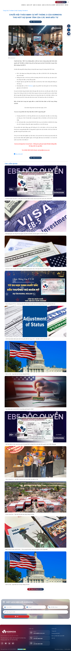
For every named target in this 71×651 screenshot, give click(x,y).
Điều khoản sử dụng (59, 649)
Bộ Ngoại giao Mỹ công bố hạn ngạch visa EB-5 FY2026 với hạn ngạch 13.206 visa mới (26, 233)
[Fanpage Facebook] (68, 29)
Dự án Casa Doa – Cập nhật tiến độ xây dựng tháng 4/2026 (19, 514)
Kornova (31, 86)
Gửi (17, 616)
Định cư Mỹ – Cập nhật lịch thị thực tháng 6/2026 (17, 374)
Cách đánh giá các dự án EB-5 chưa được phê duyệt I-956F (19, 409)
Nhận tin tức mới (35, 22)
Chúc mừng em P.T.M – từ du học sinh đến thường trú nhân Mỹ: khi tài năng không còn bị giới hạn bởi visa (30, 304)
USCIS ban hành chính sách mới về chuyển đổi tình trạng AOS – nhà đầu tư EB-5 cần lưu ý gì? (27, 339)
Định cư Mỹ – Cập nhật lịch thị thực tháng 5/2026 (17, 584)
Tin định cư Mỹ (13, 10)
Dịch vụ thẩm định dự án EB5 (58, 635)
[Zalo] (68, 33)
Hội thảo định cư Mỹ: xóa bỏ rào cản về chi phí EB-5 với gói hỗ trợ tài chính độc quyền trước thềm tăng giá (30, 444)
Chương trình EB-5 (23, 10)
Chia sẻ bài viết (18, 154)
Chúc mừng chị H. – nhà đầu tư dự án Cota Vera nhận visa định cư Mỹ (21, 479)
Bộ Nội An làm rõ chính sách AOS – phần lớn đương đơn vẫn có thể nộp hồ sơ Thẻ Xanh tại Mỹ (28, 269)
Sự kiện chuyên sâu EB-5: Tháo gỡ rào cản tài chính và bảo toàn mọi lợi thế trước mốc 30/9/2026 (28, 198)
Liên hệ (53, 637)
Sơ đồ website (67, 649)
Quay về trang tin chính (35, 589)
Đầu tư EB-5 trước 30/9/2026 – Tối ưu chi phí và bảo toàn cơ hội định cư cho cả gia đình (26, 549)
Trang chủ (5, 10)
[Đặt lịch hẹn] (68, 26)
